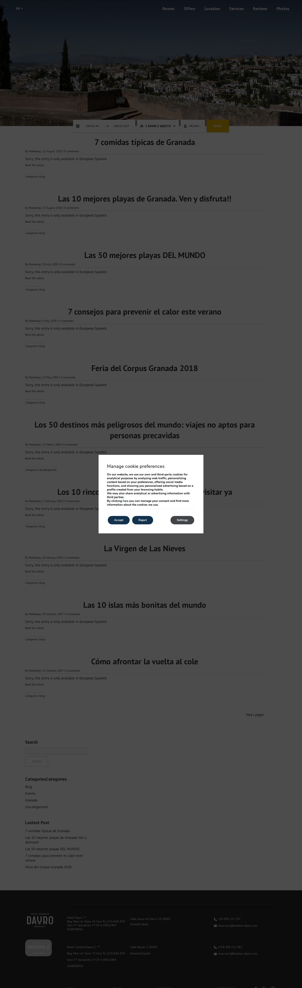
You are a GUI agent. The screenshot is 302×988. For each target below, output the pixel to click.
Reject (142, 520)
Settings (182, 520)
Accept (118, 520)
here (125, 501)
